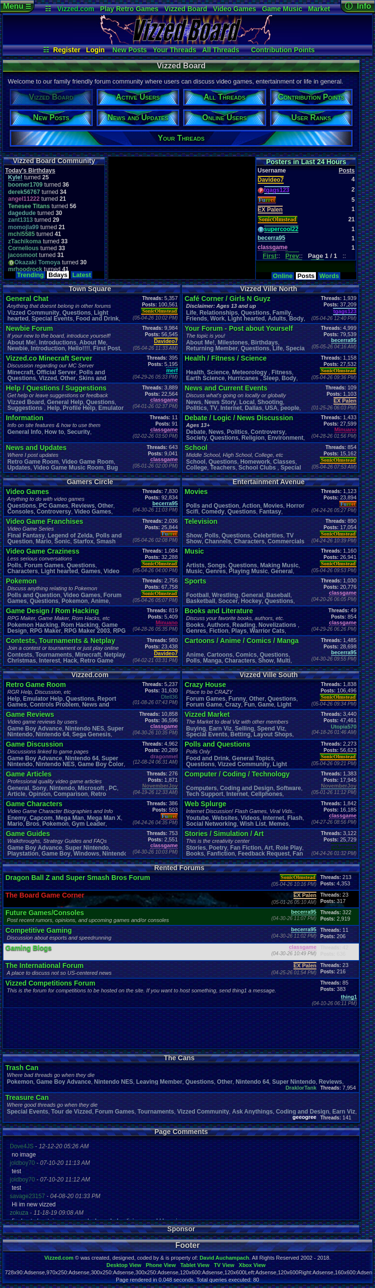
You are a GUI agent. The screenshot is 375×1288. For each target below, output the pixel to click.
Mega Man (70, 818)
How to (54, 432)
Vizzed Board (186, 9)
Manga (212, 660)
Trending (30, 275)
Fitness (281, 372)
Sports (195, 581)
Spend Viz (271, 728)
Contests (19, 654)
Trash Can (22, 1068)
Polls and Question (34, 595)
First (269, 255)
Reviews (83, 505)
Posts (305, 275)
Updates (18, 467)
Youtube (197, 818)
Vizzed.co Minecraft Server (49, 358)
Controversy (267, 432)
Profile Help (79, 408)
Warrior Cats (267, 630)
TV (213, 408)
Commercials (286, 541)
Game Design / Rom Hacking (52, 611)
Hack (70, 660)
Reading (243, 625)
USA (271, 408)
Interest (49, 660)
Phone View (161, 1265)
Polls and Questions (217, 744)
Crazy (233, 704)
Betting (240, 734)
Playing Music (248, 571)
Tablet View (194, 1265)
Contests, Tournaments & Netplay (60, 640)
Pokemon (21, 581)
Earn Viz (220, 728)
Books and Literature (219, 611)
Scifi (192, 511)
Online (282, 275)
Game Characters (34, 804)
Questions (76, 312)
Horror (295, 505)
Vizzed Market (207, 714)
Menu (17, 6)
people (289, 408)
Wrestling (225, 595)
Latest (81, 275)
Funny (237, 698)
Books (195, 625)
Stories (196, 847)
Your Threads (174, 50)
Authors (218, 625)
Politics (196, 408)
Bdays (57, 275)
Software (288, 788)
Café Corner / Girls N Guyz (228, 298)
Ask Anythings (252, 1111)
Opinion (39, 794)
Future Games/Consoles (44, 913)
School (196, 447)
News (193, 402)
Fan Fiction (245, 847)
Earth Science (205, 378)
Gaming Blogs (28, 948)
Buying (196, 728)
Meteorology (250, 372)
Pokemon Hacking (32, 625)
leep (271, 378)
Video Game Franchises (44, 521)
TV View (224, 1265)
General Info (24, 432)
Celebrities (268, 535)
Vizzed (48, 378)
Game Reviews (30, 714)
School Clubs (257, 467)
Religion (253, 437)
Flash (294, 818)
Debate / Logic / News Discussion (239, 418)
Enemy (16, 818)
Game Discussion (34, 744)
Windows (87, 853)
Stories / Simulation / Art (224, 833)
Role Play (289, 847)
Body (296, 318)
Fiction (218, 630)
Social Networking (211, 823)
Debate (196, 432)
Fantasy (270, 511)
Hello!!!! (79, 348)
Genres (216, 571)
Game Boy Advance (34, 728)
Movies (196, 491)
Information (24, 418)
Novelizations (278, 625)
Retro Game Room (33, 461)
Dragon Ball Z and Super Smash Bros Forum (77, 877)
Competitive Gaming (38, 930)
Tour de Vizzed (71, 1111)
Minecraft (20, 372)
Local (246, 402)
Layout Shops (272, 734)
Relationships (218, 312)
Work (217, 318)
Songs (217, 565)
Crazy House (205, 684)
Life (191, 312)
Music (194, 551)
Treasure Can (27, 1097)
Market (319, 9)
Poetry (218, 847)
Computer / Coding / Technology (237, 774)
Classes (284, 461)
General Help (65, 402)
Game (266, 704)
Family (281, 312)
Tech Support (204, 794)
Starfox (83, 541)
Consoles (20, 511)
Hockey (251, 601)
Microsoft (91, 788)
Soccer (228, 601)
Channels (218, 541)
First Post (106, 348)
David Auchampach (225, 1258)
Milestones (233, 342)
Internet (231, 408)
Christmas (21, 660)
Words (329, 275)
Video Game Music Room (68, 467)
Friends (196, 318)
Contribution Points (283, 50)
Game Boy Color (101, 764)
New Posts (129, 50)
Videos (250, 818)
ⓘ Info (358, 6)
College (196, 467)
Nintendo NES (84, 728)
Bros (32, 823)
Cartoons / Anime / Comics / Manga (242, 640)
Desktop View (123, 1265)
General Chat (27, 298)
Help (53, 408)
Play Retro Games (129, 9)
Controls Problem (54, 704)
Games (91, 571)
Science (218, 372)
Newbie (17, 348)
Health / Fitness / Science (226, 358)
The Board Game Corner (44, 895)
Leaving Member (159, 1081)
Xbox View (252, 1265)
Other (68, 378)
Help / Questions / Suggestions (56, 388)
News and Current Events (226, 388)
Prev (292, 255)
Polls (14, 565)
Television (201, 521)
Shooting (270, 402)
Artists (195, 565)
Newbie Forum (29, 328)
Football (197, 595)
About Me (93, 342)
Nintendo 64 (52, 734)
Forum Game (204, 704)
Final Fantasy (26, 535)
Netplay (114, 654)
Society (196, 437)
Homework (255, 461)
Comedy (212, 511)
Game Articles (29, 774)
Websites (224, 818)
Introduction (48, 348)
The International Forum (44, 965)
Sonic (62, 541)
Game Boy (56, 853)
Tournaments (53, 654)
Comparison (71, 794)
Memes (279, 823)
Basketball (200, 601)
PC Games (53, 505)
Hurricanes (244, 378)
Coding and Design (246, 788)
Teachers (222, 467)
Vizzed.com (75, 9)
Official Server (56, 372)
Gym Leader (88, 823)
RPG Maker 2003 (87, 630)
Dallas (253, 408)
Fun (249, 704)
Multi (284, 660)
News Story (220, 402)
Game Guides (28, 833)
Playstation (23, 853)
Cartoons (220, 654)
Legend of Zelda (70, 535)
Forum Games (44, 565)
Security (78, 432)
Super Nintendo (86, 847)
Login (95, 50)
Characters (22, 571)
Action (251, 505)
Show (194, 535)
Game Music (282, 9)
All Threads (220, 50)
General (282, 571)
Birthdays (264, 342)
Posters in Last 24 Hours (306, 162)
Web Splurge (205, 804)
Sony (39, 788)
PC (113, 788)
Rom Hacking (80, 625)
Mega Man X (104, 818)
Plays (239, 630)
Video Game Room (87, 461)
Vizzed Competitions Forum (50, 983)
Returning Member (212, 348)
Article (16, 794)
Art (268, 847)
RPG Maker (45, 630)
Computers (201, 788)
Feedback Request (264, 853)
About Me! (21, 342)
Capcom (40, 818)
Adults (277, 318)
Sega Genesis (91, 734)
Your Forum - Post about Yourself (239, 328)
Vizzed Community (33, 312)
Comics (246, 654)
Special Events (52, 318)
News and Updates (36, 447)
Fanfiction (221, 853)
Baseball (278, 595)
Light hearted (246, 318)
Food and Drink (97, 318)
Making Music (279, 565)
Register (67, 50)
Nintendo (62, 788)
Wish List (253, 823)
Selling (244, 728)
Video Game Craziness (43, 551)
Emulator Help (42, 698)
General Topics (253, 758)
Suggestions (25, 408)
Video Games (234, 9)
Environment (285, 437)
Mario (43, 541)
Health (195, 372)
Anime (100, 601)
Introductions (58, 342)
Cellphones (267, 794)
